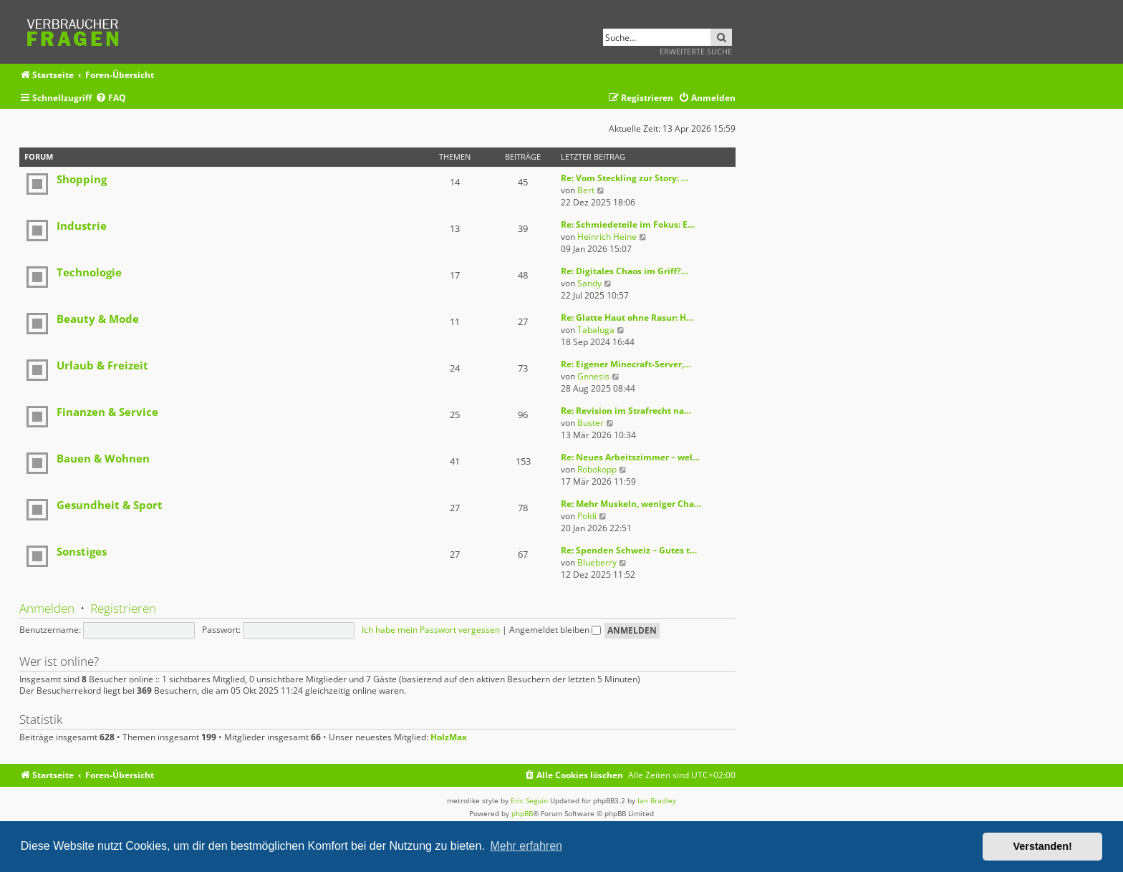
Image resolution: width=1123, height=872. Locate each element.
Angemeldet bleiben (555, 630)
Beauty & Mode (98, 318)
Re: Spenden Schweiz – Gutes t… (629, 550)
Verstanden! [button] (1042, 846)
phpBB (522, 813)
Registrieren (123, 608)
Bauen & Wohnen (103, 458)
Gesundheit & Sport (110, 505)
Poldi (587, 516)
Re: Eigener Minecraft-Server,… (626, 364)
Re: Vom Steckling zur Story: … (624, 178)
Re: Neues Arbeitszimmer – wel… (630, 457)
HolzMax (448, 737)
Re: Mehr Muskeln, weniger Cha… (631, 504)
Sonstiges (82, 551)
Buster (590, 423)
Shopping (82, 179)
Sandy (589, 283)
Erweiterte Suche (696, 51)
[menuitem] (110, 98)
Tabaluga (595, 330)
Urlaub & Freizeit (102, 365)
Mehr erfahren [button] (526, 846)
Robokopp (597, 469)
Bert (585, 190)
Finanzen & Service (107, 411)
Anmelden (46, 608)
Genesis (593, 376)
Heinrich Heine (607, 237)
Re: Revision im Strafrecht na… (626, 410)
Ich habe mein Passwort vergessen (431, 630)
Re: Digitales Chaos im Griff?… (624, 271)
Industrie (82, 225)
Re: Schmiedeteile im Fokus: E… (628, 224)
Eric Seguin (529, 800)
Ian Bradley (656, 800)
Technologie (89, 272)
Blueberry (597, 562)
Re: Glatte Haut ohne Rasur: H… (627, 317)
